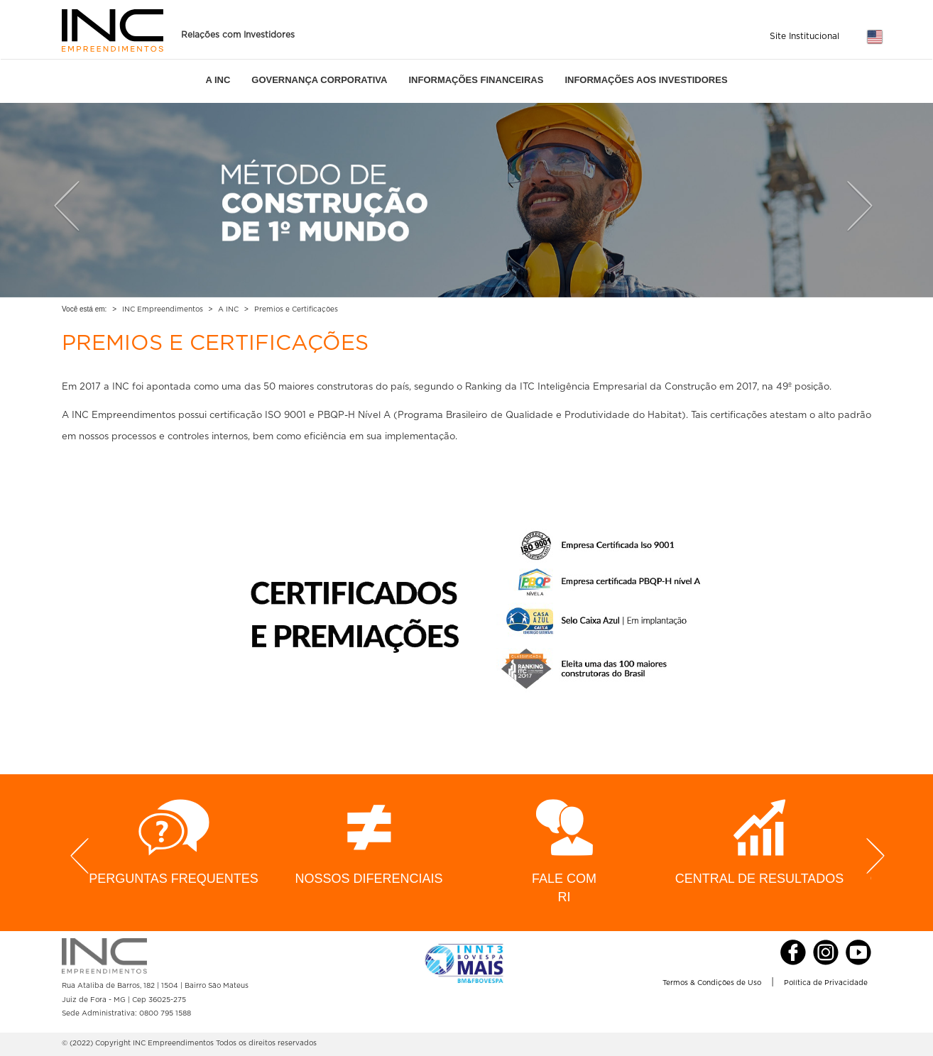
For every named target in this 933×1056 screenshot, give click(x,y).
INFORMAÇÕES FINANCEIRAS (475, 80)
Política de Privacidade (826, 982)
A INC (217, 80)
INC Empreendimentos (162, 309)
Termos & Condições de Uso (711, 982)
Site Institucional (804, 36)
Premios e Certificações (296, 309)
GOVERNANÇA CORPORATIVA (319, 80)
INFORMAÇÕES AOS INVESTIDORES (645, 80)
